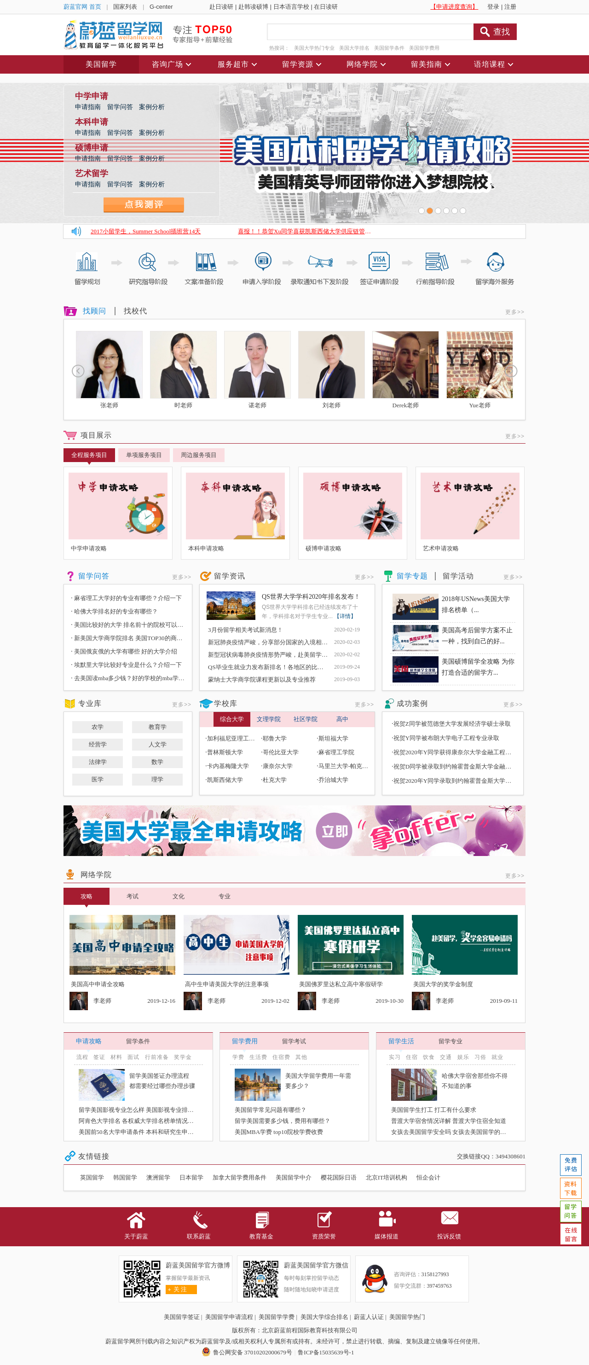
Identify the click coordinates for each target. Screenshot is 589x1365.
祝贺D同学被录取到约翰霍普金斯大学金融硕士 (455, 766)
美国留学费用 (424, 48)
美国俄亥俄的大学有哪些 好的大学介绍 (124, 651)
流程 (82, 1057)
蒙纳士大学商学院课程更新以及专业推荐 (262, 679)
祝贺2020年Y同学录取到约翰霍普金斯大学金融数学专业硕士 (473, 780)
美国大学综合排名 (324, 1316)
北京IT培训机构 (386, 1177)
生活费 (258, 1057)
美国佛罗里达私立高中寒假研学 (341, 984)
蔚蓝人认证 (369, 1316)
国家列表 (125, 6)
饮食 (429, 1057)
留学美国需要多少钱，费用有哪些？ (282, 1120)
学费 (238, 1057)
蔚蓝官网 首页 (82, 6)
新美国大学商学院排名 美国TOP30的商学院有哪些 (139, 638)
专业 (225, 896)
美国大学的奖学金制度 (443, 984)
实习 (395, 1057)
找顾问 (94, 311)
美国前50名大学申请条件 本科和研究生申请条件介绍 (148, 1131)
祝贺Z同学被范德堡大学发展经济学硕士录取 (452, 723)
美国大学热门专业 (314, 48)
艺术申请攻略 (441, 548)
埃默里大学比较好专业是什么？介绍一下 (126, 664)
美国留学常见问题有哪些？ (270, 1109)
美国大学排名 (354, 48)
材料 (116, 1057)
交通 (446, 1057)
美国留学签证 (182, 1316)
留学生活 (401, 1041)
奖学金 (183, 1057)
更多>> (515, 312)
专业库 (90, 703)
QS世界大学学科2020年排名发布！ (311, 596)
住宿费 (281, 1057)
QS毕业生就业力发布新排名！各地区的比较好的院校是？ (283, 667)
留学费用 (245, 1041)
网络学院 (96, 875)
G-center (161, 6)
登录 (493, 6)
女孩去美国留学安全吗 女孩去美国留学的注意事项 (457, 1131)
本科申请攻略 (206, 548)
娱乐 (463, 1057)
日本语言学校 (291, 6)
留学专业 (450, 1041)
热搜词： (279, 48)
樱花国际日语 (339, 1177)
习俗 (480, 1057)
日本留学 (191, 1177)
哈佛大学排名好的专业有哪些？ (114, 611)
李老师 (102, 1000)
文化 (179, 896)
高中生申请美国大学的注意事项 (227, 984)
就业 (497, 1057)
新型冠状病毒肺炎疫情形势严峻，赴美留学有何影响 (277, 654)
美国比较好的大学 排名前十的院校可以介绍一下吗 (139, 624)
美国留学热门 (407, 1316)
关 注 (176, 1289)
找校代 (135, 311)
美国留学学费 (276, 1316)
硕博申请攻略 (323, 548)
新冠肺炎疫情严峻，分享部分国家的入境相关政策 (274, 642)
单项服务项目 (144, 454)
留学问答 (121, 107)
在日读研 (326, 6)
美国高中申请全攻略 (98, 984)
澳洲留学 (158, 1177)
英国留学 (92, 1177)
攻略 (86, 899)
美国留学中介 (294, 1177)
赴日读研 (221, 6)
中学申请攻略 (89, 548)
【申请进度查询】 (454, 6)
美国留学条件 (389, 48)
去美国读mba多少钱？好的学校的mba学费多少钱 (136, 678)
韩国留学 (125, 1177)
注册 (510, 6)
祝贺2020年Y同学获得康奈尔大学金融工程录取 (455, 752)
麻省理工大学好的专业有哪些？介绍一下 (126, 598)
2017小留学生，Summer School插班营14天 (146, 231)
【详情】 (345, 616)
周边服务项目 (199, 454)
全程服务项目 (89, 456)
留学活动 (458, 576)
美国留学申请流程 (229, 1316)
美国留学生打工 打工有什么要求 (433, 1109)
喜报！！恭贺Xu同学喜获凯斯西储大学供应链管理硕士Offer (317, 231)
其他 (301, 1057)
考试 (133, 896)
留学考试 (294, 1041)
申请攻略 (89, 1041)
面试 (133, 1057)
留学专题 (412, 576)
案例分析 (152, 107)
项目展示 (96, 435)
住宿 (412, 1057)
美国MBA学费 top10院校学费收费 (279, 1131)
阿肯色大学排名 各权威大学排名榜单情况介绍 (139, 1120)
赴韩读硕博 (253, 6)
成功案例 (412, 703)
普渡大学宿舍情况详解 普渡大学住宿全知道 (448, 1120)
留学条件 (138, 1041)
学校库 (225, 703)
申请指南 (89, 107)
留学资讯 (229, 576)
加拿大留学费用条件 (239, 1177)
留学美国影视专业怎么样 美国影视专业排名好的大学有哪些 (157, 1109)
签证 (99, 1057)
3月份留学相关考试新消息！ (245, 629)
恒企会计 (428, 1177)
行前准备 (157, 1057)
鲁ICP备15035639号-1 (326, 1352)
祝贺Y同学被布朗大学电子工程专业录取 (446, 738)
